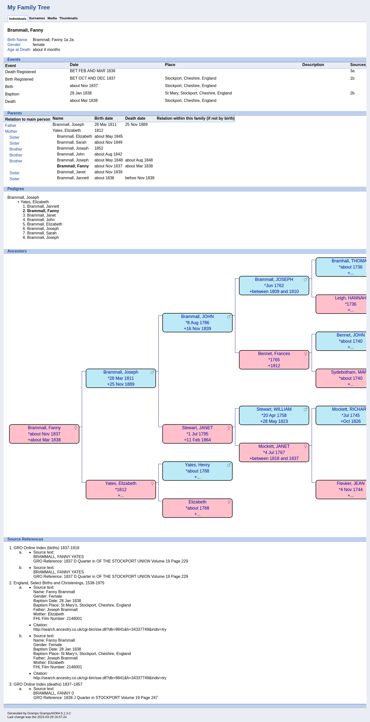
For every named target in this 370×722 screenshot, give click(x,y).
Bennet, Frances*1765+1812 (274, 359)
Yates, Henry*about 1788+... (197, 470)
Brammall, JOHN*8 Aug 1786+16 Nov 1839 (197, 322)
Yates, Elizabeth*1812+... (120, 489)
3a (352, 71)
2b (352, 93)
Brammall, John (70, 154)
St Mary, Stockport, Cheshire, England (198, 93)
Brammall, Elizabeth (74, 136)
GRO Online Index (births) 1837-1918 (46, 548)
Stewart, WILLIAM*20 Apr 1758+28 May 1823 (274, 415)
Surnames (37, 18)
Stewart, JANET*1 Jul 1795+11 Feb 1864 (197, 433)
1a (66, 40)
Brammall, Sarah (71, 142)
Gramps (33, 713)
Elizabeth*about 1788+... (197, 508)
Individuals (17, 19)
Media (52, 18)
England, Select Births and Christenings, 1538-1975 (59, 583)
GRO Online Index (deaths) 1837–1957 (48, 684)
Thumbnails (68, 18)
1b (352, 78)
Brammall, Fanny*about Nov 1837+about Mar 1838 (44, 433)
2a (71, 40)
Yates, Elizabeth (67, 130)
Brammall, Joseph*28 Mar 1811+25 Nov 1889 (121, 378)
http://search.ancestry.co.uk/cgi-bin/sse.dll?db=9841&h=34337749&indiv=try (99, 629)
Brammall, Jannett (73, 178)
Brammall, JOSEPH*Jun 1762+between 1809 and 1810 (274, 285)
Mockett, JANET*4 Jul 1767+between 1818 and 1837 (274, 452)
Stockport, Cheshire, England (190, 78)
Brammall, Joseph (68, 124)
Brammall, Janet (71, 172)
